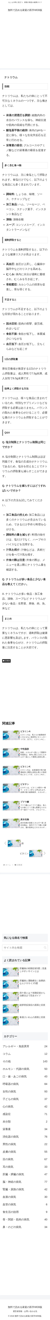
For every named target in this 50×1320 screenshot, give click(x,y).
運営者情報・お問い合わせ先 (25, 1311)
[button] (45, 947)
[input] (25, 948)
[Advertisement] (25, 43)
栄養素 (6, 661)
